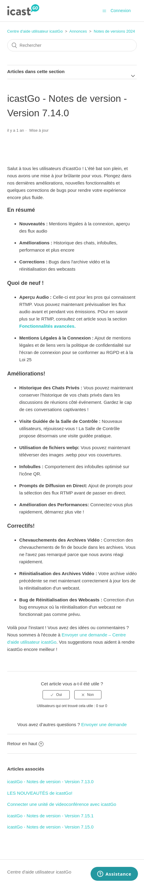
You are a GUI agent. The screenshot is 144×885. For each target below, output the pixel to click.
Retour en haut (25, 743)
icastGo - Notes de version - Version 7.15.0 (50, 826)
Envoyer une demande (104, 724)
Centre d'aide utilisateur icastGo (35, 31)
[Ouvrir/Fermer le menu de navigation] (104, 10)
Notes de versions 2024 (114, 31)
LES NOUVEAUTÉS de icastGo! (39, 793)
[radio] (56, 694)
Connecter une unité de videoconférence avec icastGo (61, 804)
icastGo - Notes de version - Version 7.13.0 (50, 781)
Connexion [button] (120, 10)
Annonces (78, 31)
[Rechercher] (72, 45)
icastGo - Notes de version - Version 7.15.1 (50, 815)
